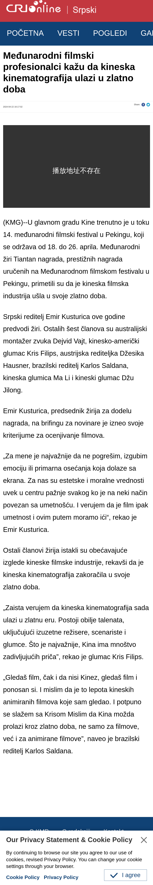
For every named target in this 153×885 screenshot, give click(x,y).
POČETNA (25, 33)
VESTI (68, 33)
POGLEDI (110, 33)
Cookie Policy (23, 877)
